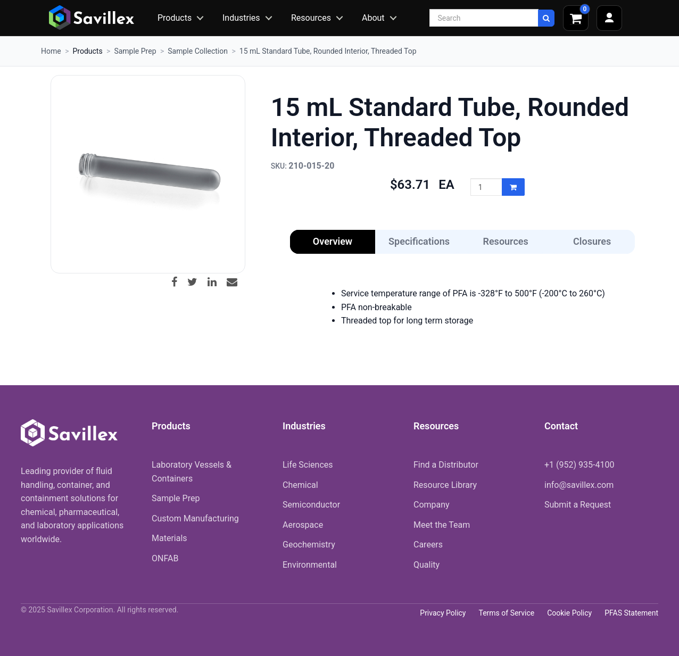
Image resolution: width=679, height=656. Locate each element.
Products (175, 18)
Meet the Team (441, 525)
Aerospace (303, 525)
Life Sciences (308, 465)
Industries (241, 18)
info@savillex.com (579, 485)
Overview (332, 241)
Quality (426, 565)
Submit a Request (577, 505)
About (373, 18)
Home (51, 51)
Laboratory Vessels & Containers (191, 472)
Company (431, 505)
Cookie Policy (569, 613)
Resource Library (445, 485)
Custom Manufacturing (195, 518)
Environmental (310, 565)
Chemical (300, 485)
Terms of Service (506, 613)
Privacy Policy (443, 613)
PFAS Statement (631, 613)
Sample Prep (135, 51)
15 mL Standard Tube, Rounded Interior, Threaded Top (328, 51)
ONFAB (165, 558)
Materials (169, 538)
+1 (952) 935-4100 (579, 465)
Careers (428, 544)
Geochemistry (309, 544)
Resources (311, 18)
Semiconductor (311, 505)
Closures (592, 241)
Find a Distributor (445, 465)
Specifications (419, 241)
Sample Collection (198, 51)
